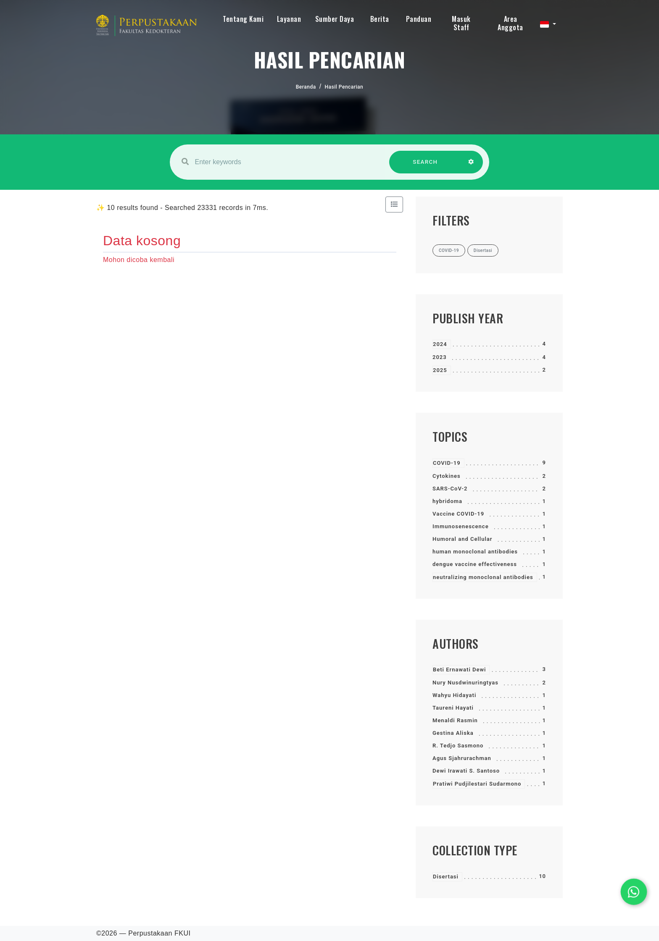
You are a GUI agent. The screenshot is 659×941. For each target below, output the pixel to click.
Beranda (306, 87)
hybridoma (447, 501)
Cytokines (446, 476)
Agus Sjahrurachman (461, 758)
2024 (440, 344)
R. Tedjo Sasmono (457, 745)
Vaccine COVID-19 (458, 514)
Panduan (419, 19)
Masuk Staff (461, 23)
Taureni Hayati (453, 708)
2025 (440, 370)
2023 (439, 357)
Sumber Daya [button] (334, 19)
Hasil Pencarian (344, 87)
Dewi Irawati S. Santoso (466, 771)
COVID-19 (447, 463)
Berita (379, 19)
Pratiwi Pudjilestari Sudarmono (477, 784)
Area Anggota (510, 23)
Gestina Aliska (453, 733)
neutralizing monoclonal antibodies (483, 577)
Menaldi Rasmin (455, 720)
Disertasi (446, 876)
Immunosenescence (460, 526)
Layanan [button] (289, 19)
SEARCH (425, 166)
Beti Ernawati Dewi (459, 669)
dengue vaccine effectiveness (474, 564)
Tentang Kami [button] (243, 19)
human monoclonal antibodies (475, 551)
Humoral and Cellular (462, 539)
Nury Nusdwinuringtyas (465, 682)
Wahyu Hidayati (454, 695)
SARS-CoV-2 (449, 488)
